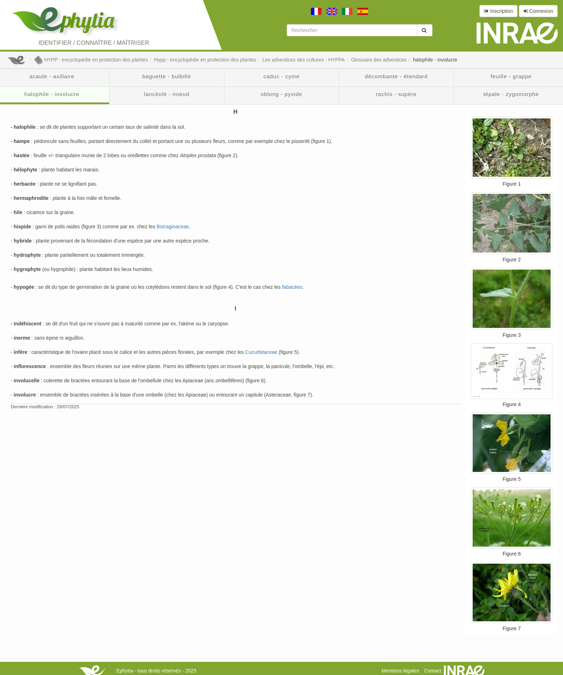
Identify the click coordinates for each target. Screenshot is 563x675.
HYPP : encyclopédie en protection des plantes (91, 60)
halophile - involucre (435, 60)
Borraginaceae (172, 226)
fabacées (292, 287)
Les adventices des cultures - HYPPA (303, 60)
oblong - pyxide (281, 94)
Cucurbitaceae (261, 352)
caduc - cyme (282, 76)
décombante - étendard (396, 76)
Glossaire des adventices (379, 60)
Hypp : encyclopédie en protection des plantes (205, 60)
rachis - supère (396, 94)
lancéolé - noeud (166, 94)
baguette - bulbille (166, 76)
